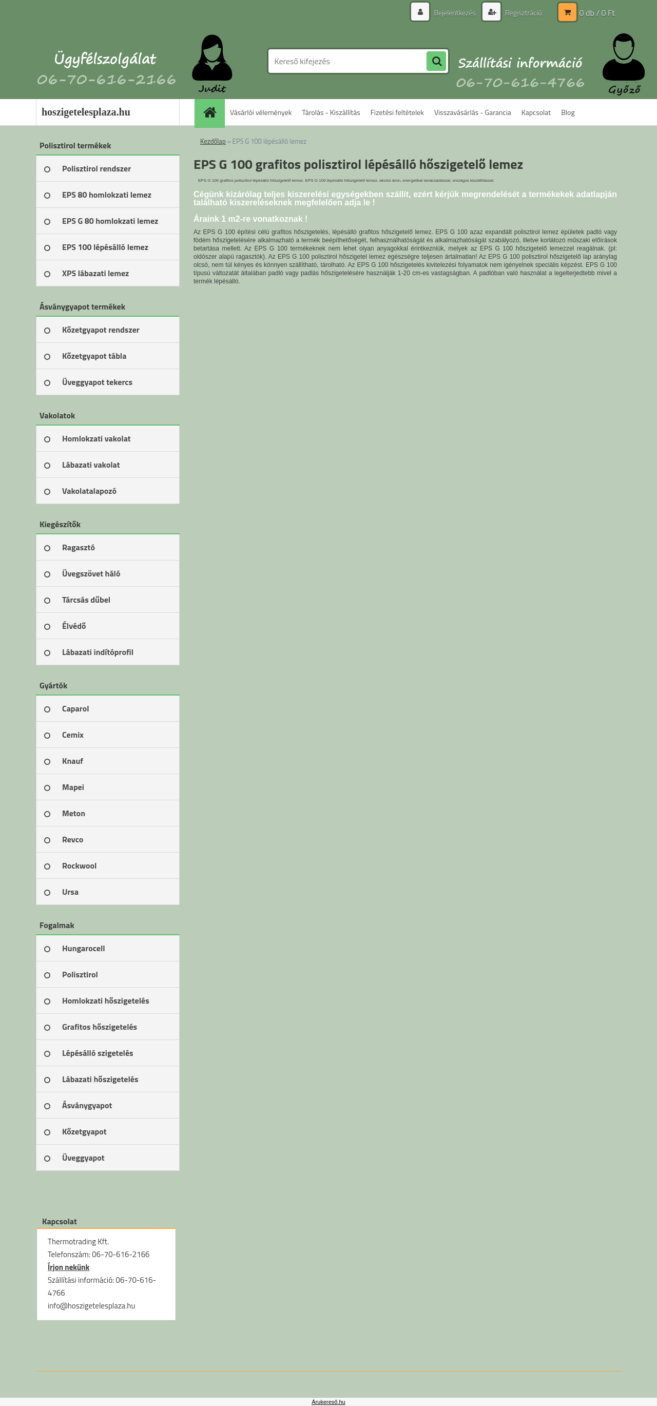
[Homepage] (213, 112)
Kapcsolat (536, 112)
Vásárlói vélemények (261, 112)
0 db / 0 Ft (597, 13)
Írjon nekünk (68, 1267)
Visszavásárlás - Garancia (472, 112)
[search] (436, 61)
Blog (567, 112)
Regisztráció (523, 12)
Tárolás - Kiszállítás (331, 112)
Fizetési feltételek (397, 112)
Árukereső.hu (328, 1402)
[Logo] (106, 61)
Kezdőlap (213, 141)
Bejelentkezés (454, 12)
